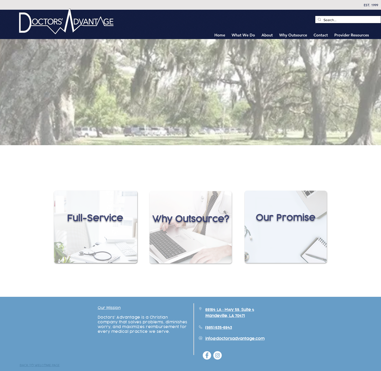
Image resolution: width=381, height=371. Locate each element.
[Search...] (348, 20)
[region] (95, 234)
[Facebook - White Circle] (207, 355)
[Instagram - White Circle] (217, 355)
